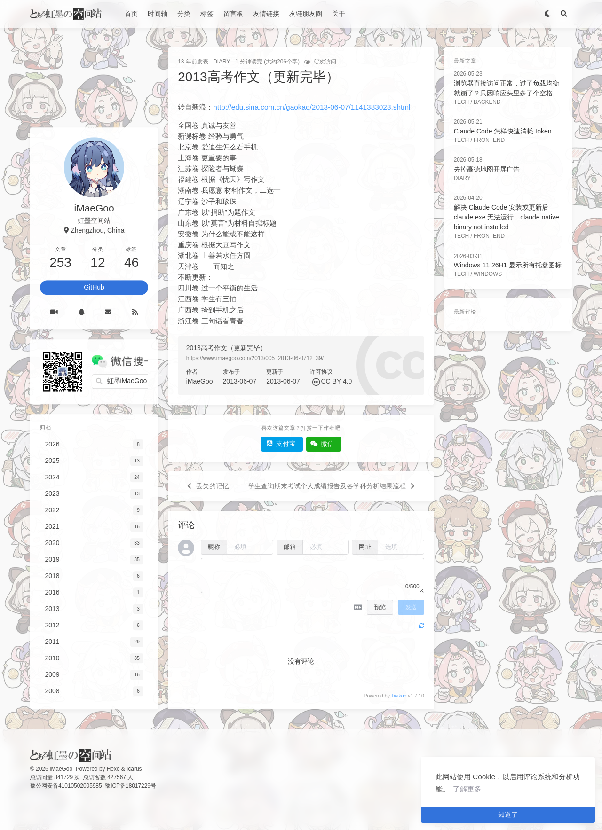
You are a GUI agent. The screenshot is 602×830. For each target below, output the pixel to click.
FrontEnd (489, 140)
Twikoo (399, 695)
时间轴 (157, 13)
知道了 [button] (508, 814)
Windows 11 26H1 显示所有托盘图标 (508, 265)
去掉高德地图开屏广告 (487, 169)
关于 (338, 13)
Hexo (113, 769)
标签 (207, 13)
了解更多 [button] (467, 789)
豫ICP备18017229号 (130, 786)
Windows (488, 274)
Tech (461, 102)
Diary (221, 61)
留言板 (233, 13)
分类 (183, 13)
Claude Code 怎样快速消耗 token (503, 131)
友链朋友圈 (305, 13)
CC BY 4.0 (336, 381)
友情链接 (266, 13)
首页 (131, 13)
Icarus (134, 769)
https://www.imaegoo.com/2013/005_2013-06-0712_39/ (255, 358)
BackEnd (487, 102)
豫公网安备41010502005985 (66, 786)
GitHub (94, 287)
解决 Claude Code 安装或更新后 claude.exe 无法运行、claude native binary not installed (506, 217)
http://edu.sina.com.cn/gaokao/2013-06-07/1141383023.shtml (311, 107)
